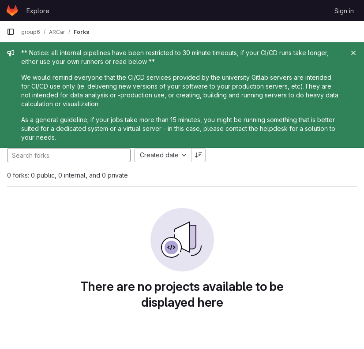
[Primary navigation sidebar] (11, 32)
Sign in (344, 11)
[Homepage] (12, 11)
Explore (37, 11)
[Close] (353, 53)
